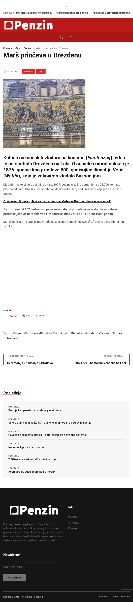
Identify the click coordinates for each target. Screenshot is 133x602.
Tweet (13, 315)
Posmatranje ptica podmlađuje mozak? (32, 471)
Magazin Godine (23, 48)
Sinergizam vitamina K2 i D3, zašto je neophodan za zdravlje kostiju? (50, 422)
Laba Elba (52, 333)
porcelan (91, 333)
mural (64, 333)
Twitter (114, 596)
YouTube (125, 596)
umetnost (13, 338)
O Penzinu (73, 522)
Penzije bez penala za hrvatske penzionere (34, 410)
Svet (40, 71)
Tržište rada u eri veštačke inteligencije (32, 459)
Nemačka (77, 333)
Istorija (37, 48)
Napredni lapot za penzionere (78, 12)
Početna (7, 48)
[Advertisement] (66, 270)
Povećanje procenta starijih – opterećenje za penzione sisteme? (47, 435)
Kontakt (72, 528)
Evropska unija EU (34, 333)
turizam (118, 333)
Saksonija (104, 333)
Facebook (104, 596)
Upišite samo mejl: (13, 566)
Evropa (17, 333)
